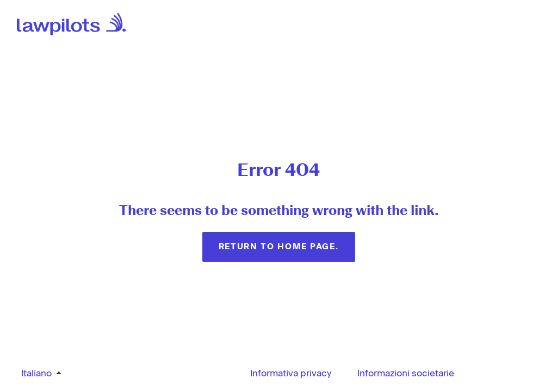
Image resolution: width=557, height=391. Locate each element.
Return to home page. (279, 246)
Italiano (36, 373)
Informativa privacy (290, 373)
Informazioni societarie (405, 373)
